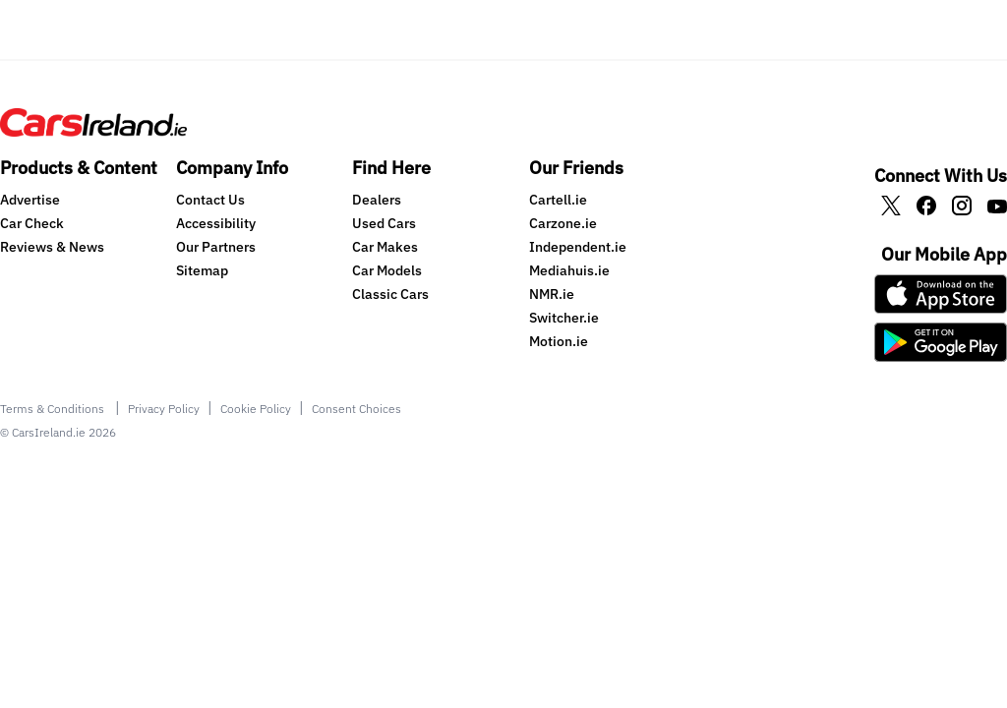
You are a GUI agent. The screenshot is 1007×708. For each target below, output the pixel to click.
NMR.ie (551, 294)
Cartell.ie (558, 199)
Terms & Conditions (53, 408)
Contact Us (210, 199)
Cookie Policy (255, 408)
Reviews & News (52, 247)
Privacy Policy (164, 408)
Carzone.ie (563, 223)
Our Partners (216, 247)
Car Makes (385, 247)
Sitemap (202, 270)
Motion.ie (558, 341)
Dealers (376, 199)
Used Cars (384, 223)
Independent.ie (577, 247)
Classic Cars (390, 294)
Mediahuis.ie (569, 270)
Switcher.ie (564, 317)
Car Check (32, 223)
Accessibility (216, 223)
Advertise (30, 199)
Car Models (387, 270)
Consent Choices (356, 408)
